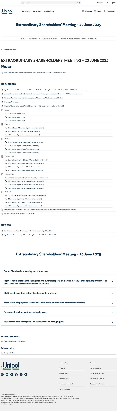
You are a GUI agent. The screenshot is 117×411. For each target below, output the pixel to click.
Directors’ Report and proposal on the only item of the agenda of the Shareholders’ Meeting (33, 98)
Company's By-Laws (10, 353)
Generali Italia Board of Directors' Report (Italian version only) (28, 160)
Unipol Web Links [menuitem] (114, 3)
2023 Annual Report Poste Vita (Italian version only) (25, 202)
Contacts (62, 368)
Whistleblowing (64, 389)
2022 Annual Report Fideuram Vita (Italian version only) (26, 181)
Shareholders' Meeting (49, 38)
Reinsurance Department (98, 384)
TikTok (25, 374)
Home (22, 38)
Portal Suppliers (95, 368)
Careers (93, 363)
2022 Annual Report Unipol (17, 113)
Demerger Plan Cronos (11, 102)
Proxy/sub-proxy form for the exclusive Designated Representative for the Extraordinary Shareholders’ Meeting (40, 209)
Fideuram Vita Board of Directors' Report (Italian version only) (28, 178)
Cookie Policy (64, 373)
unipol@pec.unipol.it (40, 396)
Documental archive (97, 373)
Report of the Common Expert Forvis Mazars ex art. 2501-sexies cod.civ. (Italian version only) (34, 106)
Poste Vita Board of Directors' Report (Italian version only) (27, 195)
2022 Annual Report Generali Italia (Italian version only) (26, 163)
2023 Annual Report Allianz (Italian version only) (23, 149)
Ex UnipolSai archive (97, 378)
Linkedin (7, 374)
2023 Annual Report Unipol (17, 117)
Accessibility (63, 363)
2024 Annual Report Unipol (17, 120)
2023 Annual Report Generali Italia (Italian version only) (26, 167)
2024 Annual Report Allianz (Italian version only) (23, 152)
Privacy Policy (64, 378)
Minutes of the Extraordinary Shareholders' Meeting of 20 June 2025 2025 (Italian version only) (35, 72)
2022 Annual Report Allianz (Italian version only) (23, 145)
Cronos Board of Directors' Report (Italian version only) (26, 128)
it (107, 3)
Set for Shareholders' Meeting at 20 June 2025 (19, 213)
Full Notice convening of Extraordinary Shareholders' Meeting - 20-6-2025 (28, 231)
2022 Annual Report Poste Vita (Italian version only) (25, 199)
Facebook (16, 374)
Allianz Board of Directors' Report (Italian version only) (25, 142)
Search (79, 2)
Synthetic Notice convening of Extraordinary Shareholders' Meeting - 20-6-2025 (30, 235)
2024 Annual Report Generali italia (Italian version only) (26, 170)
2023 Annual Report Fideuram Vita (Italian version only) (26, 184)
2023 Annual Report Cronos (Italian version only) (24, 131)
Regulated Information (66, 384)
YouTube (2, 374)
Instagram (21, 374)
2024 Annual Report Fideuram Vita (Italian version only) (26, 188)
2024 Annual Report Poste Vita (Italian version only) (25, 206)
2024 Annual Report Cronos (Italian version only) (24, 135)
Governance (33, 38)
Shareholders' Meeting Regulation (15, 341)
